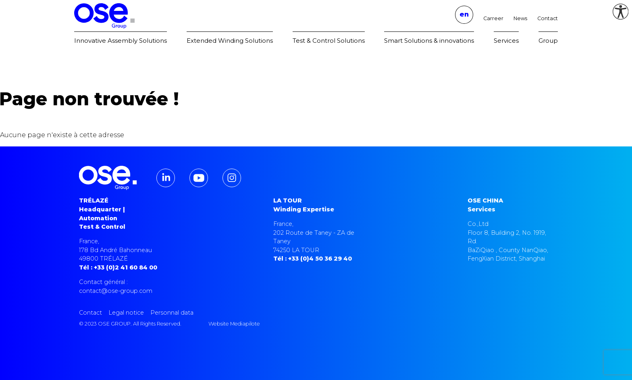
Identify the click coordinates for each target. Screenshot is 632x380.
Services (506, 40)
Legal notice (126, 312)
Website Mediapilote (234, 324)
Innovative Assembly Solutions (120, 40)
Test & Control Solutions (329, 40)
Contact (547, 18)
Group (548, 40)
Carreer (493, 18)
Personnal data (171, 312)
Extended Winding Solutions (230, 40)
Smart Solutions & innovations (429, 40)
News (520, 18)
